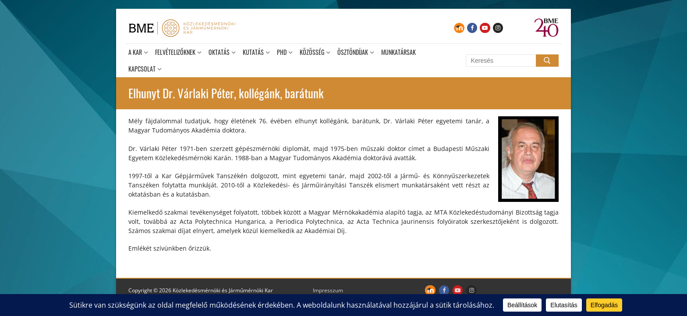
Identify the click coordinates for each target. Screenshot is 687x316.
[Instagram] (498, 28)
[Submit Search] (547, 60)
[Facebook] (472, 28)
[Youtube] (485, 28)
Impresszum (328, 290)
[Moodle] (459, 28)
